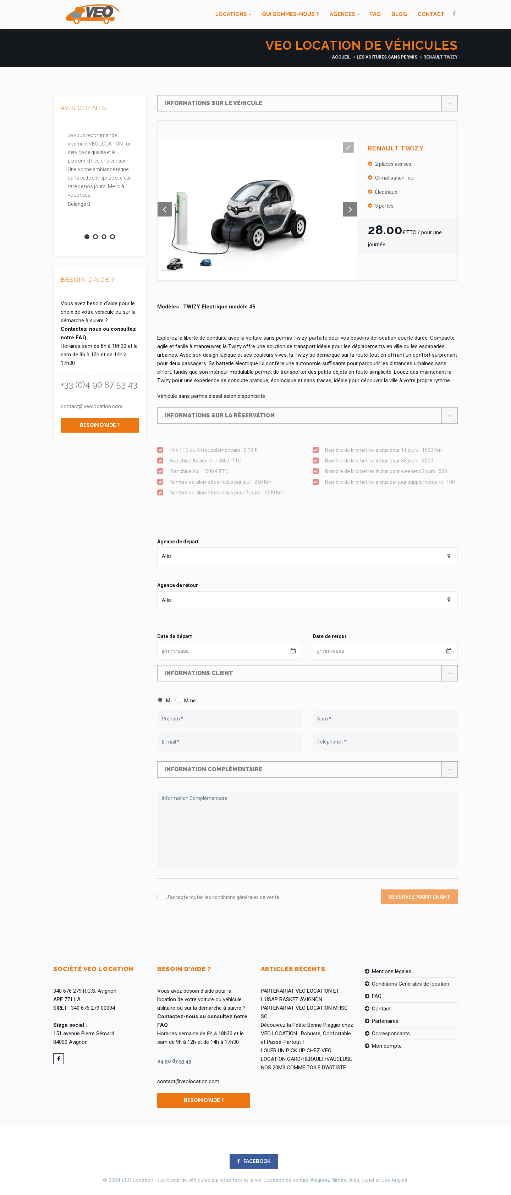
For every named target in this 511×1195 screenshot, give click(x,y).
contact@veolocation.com (92, 406)
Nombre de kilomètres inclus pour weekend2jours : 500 (391, 471)
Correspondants (391, 1033)
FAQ (375, 14)
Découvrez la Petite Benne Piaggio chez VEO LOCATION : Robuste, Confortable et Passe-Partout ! (307, 1033)
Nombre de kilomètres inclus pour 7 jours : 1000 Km (236, 492)
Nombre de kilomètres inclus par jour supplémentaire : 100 (391, 482)
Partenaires (385, 1021)
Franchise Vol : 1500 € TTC (236, 471)
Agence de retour (177, 585)
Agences (342, 14)
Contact (431, 14)
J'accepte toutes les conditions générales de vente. (223, 897)
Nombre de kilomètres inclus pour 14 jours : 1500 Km (391, 450)
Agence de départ (178, 541)
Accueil (341, 57)
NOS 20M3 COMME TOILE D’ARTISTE (303, 1067)
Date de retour (330, 636)
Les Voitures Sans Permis (387, 57)
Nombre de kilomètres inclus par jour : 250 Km (236, 482)
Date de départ (174, 636)
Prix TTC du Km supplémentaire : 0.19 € (236, 450)
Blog (399, 14)
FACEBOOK (253, 1161)
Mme (190, 700)
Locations (231, 14)
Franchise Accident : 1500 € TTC (236, 460)
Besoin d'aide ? (100, 425)
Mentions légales (391, 971)
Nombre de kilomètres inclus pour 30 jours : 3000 (391, 460)
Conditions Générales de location (410, 984)
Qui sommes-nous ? (290, 14)
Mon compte (387, 1046)
